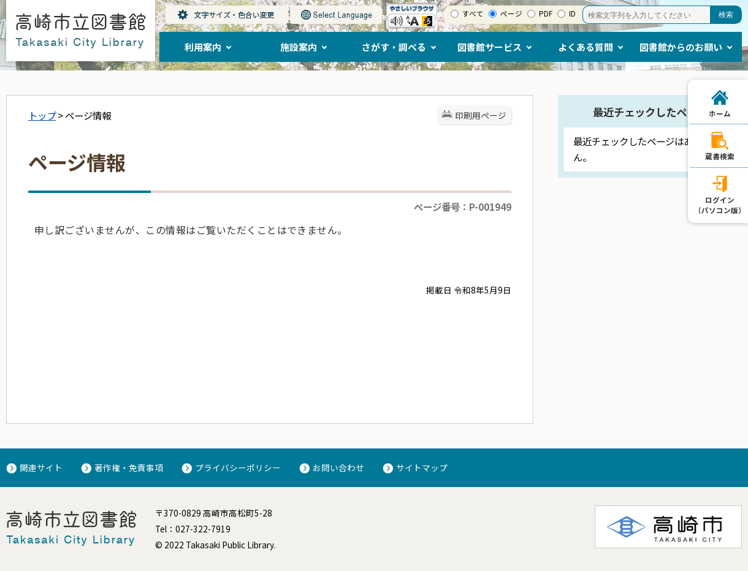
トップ (42, 115)
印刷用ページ (480, 115)
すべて (473, 13)
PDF (545, 13)
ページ (511, 13)
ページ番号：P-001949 (462, 206)
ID (572, 13)
